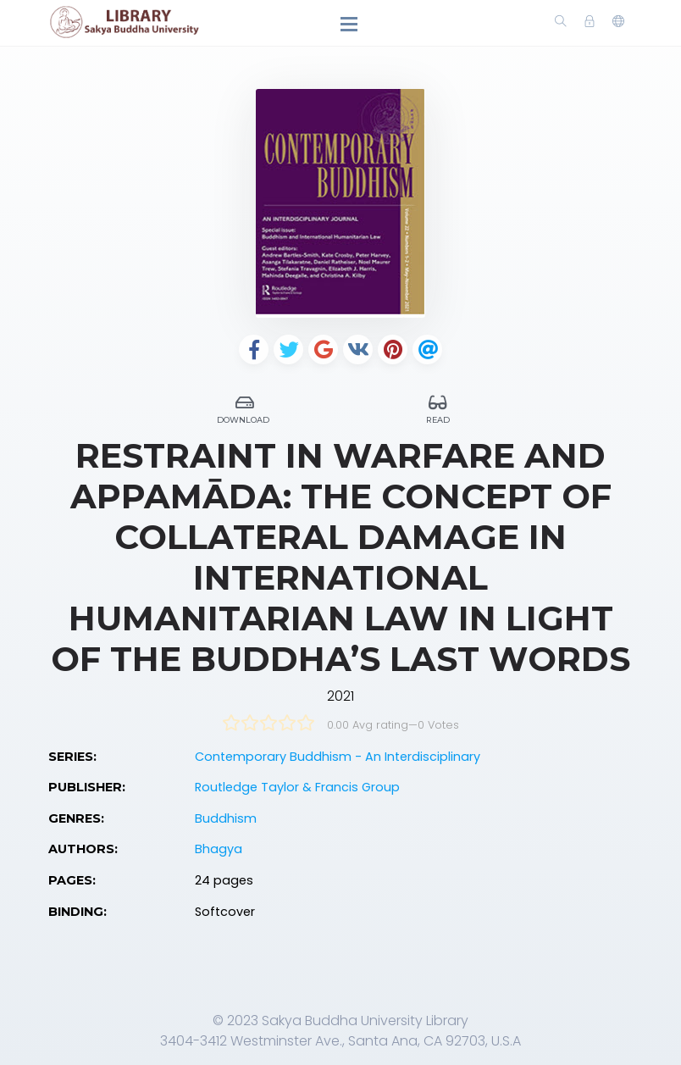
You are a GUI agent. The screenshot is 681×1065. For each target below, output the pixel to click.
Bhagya (218, 848)
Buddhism (226, 818)
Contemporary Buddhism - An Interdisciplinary (337, 756)
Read (438, 407)
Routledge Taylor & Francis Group (297, 787)
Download (245, 407)
